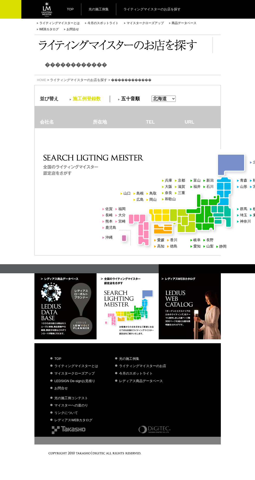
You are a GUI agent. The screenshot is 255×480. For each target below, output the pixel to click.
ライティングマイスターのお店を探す (152, 9)
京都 (181, 180)
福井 (197, 186)
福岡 (122, 209)
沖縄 (109, 237)
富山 (197, 180)
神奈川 (245, 221)
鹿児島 (110, 227)
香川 (173, 240)
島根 (140, 193)
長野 (210, 240)
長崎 (109, 215)
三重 (181, 193)
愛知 (197, 246)
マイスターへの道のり (71, 405)
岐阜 (197, 240)
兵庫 (168, 180)
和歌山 (170, 199)
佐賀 (109, 209)
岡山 (153, 199)
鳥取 (153, 193)
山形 (243, 186)
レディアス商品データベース (141, 381)
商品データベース (184, 23)
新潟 (210, 180)
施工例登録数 (87, 98)
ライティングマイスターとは (59, 23)
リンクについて (66, 413)
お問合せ (73, 29)
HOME (41, 80)
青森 (243, 180)
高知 (160, 246)
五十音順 (130, 98)
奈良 (168, 193)
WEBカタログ (49, 29)
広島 (140, 199)
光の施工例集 (99, 9)
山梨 (210, 246)
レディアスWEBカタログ (73, 420)
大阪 (168, 186)
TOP (70, 9)
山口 (127, 193)
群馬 (243, 209)
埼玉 (243, 215)
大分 (122, 215)
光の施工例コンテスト (71, 398)
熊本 (109, 221)
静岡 (223, 246)
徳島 (173, 246)
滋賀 (181, 186)
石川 (210, 186)
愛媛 (160, 240)
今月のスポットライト (103, 23)
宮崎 (122, 221)
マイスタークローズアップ (145, 23)
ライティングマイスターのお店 (142, 366)
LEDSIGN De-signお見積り (74, 381)
